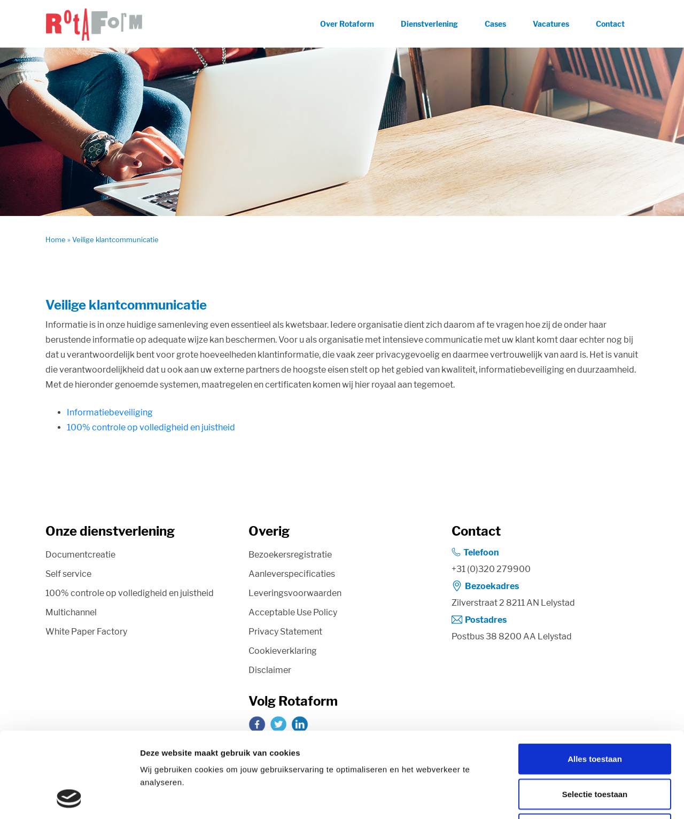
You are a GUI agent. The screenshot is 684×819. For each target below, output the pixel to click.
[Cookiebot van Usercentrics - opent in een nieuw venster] (69, 798)
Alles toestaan (595, 678)
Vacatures (551, 23)
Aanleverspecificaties (291, 574)
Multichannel (71, 612)
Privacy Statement (285, 632)
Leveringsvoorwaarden (294, 593)
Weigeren (594, 748)
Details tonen (577, 797)
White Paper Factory (86, 632)
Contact (610, 23)
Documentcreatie (80, 555)
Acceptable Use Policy (292, 612)
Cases (495, 23)
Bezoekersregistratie (290, 555)
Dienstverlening (429, 23)
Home (55, 239)
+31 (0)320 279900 (491, 569)
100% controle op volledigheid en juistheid (151, 427)
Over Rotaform (347, 23)
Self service (68, 574)
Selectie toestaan (595, 713)
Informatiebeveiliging (110, 412)
